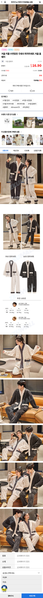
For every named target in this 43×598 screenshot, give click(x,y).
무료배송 (4, 50)
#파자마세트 (21, 104)
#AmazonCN (15, 107)
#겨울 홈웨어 (32, 104)
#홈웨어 (5, 107)
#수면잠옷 (16, 100)
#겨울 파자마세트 (8, 104)
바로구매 (32, 596)
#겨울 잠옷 (6, 100)
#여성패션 (26, 107)
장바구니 (11, 596)
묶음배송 (16, 50)
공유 (32, 91)
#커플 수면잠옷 (27, 100)
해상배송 (10, 50)
